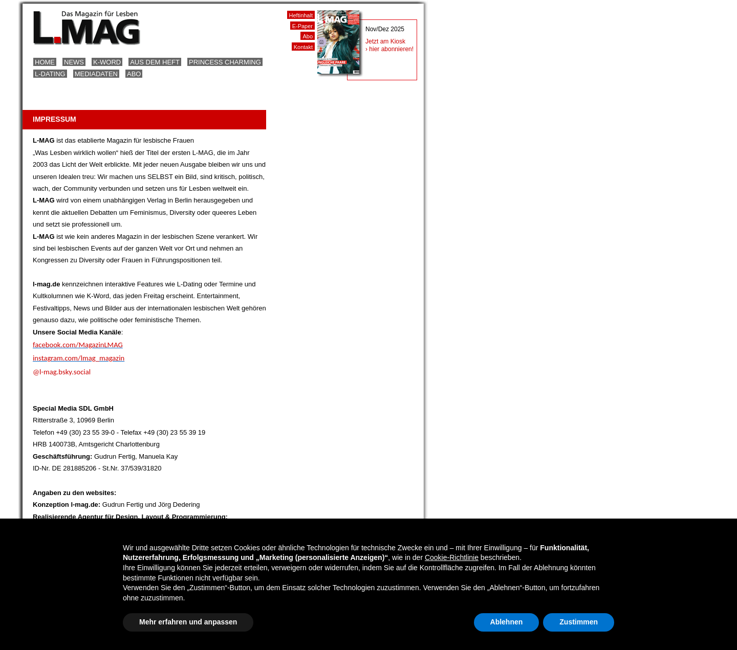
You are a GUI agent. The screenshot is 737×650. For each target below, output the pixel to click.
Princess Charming (225, 62)
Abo (134, 74)
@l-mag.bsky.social (62, 371)
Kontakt (303, 47)
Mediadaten (96, 74)
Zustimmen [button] (578, 622)
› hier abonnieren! (389, 49)
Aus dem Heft (155, 62)
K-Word (107, 62)
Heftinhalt (301, 15)
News (74, 62)
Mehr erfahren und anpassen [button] (188, 622)
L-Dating (50, 74)
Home (45, 62)
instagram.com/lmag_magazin (78, 358)
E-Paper (302, 26)
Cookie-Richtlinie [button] (452, 557)
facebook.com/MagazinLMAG (78, 344)
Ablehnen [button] (506, 622)
